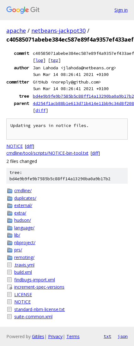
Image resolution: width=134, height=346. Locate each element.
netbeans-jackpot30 (58, 30)
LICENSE (23, 294)
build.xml (23, 272)
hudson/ (22, 220)
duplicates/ (25, 198)
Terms (73, 336)
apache (16, 30)
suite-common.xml (33, 317)
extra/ (20, 213)
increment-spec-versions (39, 287)
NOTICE (14, 146)
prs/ (18, 250)
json (123, 336)
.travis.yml (24, 265)
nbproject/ (24, 242)
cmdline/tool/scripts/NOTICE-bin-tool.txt (47, 153)
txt (107, 336)
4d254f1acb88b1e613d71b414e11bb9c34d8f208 (83, 103)
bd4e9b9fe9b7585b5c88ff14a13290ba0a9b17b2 (83, 96)
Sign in (121, 10)
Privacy (55, 336)
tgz (54, 60)
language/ (24, 228)
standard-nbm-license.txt (39, 309)
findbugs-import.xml (34, 280)
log (39, 60)
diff (40, 110)
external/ (23, 205)
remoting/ (24, 257)
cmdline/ (23, 190)
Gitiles (38, 336)
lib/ (17, 235)
